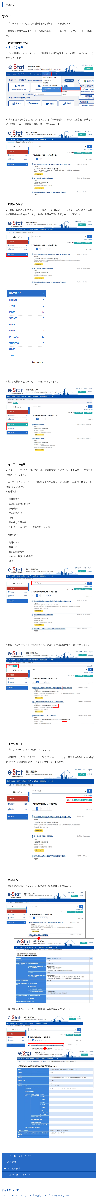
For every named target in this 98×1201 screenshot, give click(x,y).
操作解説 (11, 1162)
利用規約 (36, 1195)
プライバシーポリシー (58, 1195)
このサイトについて (16, 1195)
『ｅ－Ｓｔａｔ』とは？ (19, 1156)
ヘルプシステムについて (19, 1175)
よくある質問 (13, 1168)
